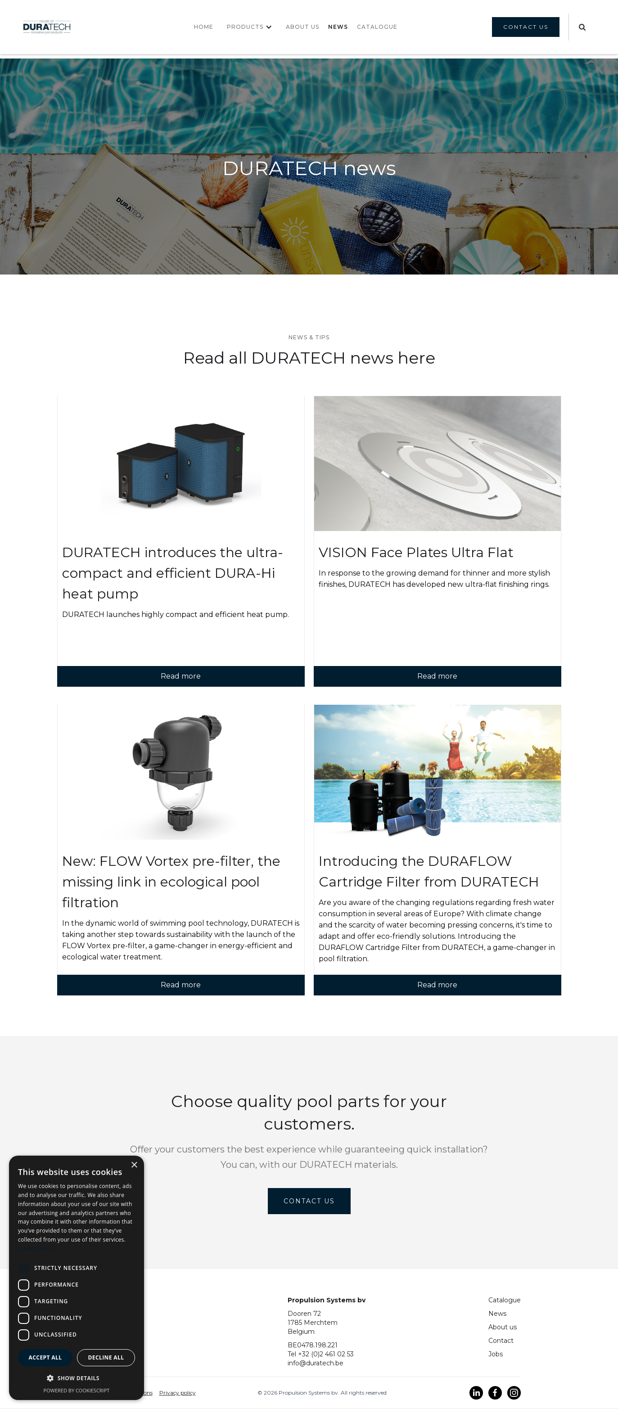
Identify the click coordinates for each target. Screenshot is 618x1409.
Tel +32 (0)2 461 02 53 (321, 1354)
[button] (249, 27)
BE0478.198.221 (313, 1345)
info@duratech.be (315, 1363)
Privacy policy (177, 1392)
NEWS (338, 26)
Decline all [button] (106, 1357)
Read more (181, 676)
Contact (501, 1341)
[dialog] (76, 1278)
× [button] (134, 1165)
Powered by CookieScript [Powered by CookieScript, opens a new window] (77, 1390)
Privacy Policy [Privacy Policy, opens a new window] (36, 1248)
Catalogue (504, 1300)
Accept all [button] (45, 1357)
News (497, 1314)
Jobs (495, 1354)
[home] (47, 27)
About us (302, 26)
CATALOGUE (377, 26)
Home (203, 26)
